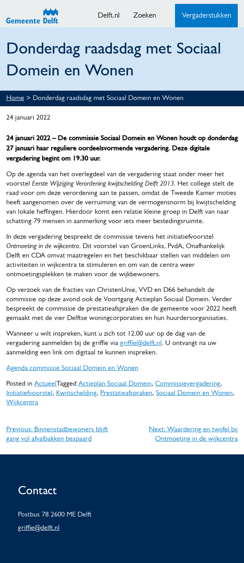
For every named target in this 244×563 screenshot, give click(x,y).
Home (15, 98)
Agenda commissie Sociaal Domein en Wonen (72, 368)
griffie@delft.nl (141, 343)
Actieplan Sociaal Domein (115, 384)
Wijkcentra (22, 402)
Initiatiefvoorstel (29, 393)
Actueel (45, 384)
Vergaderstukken (206, 16)
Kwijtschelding (76, 393)
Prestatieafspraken (126, 393)
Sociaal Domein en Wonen (194, 393)
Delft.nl (109, 16)
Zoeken (144, 16)
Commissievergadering (187, 384)
